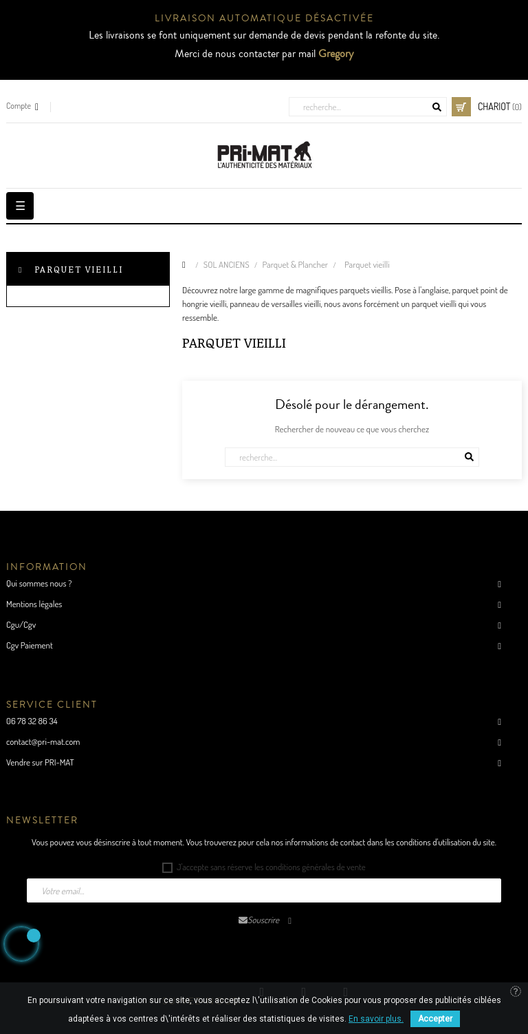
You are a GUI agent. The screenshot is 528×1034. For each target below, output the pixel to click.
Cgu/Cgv (21, 624)
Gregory (335, 53)
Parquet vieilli (78, 269)
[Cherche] (368, 106)
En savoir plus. (376, 1019)
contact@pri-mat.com (43, 741)
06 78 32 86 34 (32, 720)
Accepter (435, 1019)
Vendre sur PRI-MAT (40, 762)
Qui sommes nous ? (39, 583)
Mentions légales (34, 603)
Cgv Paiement (29, 645)
